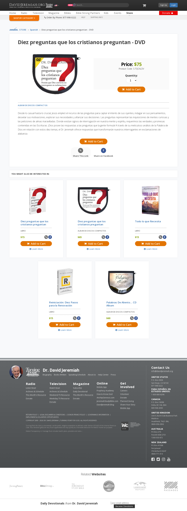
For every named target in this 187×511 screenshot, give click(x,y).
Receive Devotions (124, 506)
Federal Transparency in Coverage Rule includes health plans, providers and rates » (54, 431)
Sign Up (163, 5)
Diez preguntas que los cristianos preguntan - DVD (67, 29)
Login (173, 5)
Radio (30, 383)
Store (22, 29)
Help (83, 17)
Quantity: (131, 75)
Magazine (81, 383)
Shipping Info (97, 17)
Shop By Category (24, 18)
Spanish (34, 29)
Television (58, 383)
